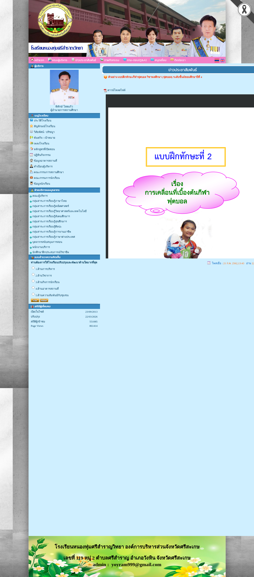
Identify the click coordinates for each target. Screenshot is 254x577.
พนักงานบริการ (40, 247)
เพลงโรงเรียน (41, 143)
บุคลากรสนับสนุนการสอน (46, 242)
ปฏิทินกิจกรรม (42, 155)
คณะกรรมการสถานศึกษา (49, 172)
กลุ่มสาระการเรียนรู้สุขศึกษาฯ (48, 221)
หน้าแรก (37, 60)
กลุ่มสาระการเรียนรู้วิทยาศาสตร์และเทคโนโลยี (58, 211)
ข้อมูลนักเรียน (42, 183)
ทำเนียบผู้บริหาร (43, 166)
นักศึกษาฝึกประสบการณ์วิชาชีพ (49, 252)
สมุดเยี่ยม (158, 60)
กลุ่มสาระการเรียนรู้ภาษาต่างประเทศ (52, 237)
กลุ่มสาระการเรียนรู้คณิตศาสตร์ (49, 206)
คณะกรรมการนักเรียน (47, 177)
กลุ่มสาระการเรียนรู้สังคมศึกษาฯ (50, 216)
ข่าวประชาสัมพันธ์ (83, 60)
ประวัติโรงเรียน (42, 120)
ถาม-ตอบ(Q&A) (135, 60)
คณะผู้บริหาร (57, 60)
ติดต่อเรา (177, 60)
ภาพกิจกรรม (109, 60)
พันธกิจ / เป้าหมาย (44, 137)
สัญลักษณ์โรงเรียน (44, 126)
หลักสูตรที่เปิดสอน (44, 149)
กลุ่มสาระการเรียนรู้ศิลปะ (46, 226)
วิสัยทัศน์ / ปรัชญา (44, 132)
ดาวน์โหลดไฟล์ (116, 90)
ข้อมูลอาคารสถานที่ (45, 160)
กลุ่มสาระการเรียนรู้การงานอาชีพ (50, 231)
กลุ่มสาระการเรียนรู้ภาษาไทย (48, 201)
